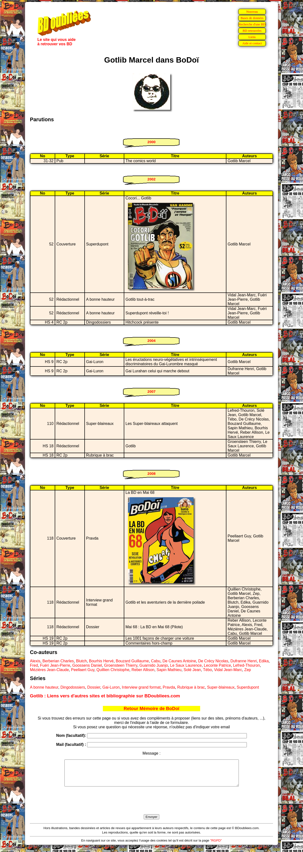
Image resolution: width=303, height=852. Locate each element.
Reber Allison (143, 670)
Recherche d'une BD (252, 24)
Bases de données (252, 18)
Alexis (35, 661)
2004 (151, 340)
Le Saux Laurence (186, 665)
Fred (34, 665)
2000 (151, 142)
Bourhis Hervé (101, 661)
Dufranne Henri (243, 661)
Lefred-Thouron (246, 665)
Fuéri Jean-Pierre (55, 665)
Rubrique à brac (191, 687)
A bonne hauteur (44, 687)
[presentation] (151, 805)
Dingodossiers (72, 687)
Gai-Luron (111, 687)
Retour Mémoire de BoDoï (151, 708)
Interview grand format (141, 687)
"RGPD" (216, 845)
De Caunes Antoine (179, 661)
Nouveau (252, 11)
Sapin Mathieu (169, 670)
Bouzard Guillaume (132, 661)
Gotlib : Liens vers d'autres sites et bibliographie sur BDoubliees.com (105, 695)
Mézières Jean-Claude (49, 670)
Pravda (169, 687)
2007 (151, 391)
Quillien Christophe (113, 670)
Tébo (207, 670)
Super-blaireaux (220, 687)
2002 (151, 179)
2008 (151, 473)
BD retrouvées (252, 30)
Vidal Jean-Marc (228, 670)
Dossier (93, 687)
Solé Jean (192, 670)
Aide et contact (252, 43)
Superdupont (248, 687)
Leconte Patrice (217, 665)
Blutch (81, 661)
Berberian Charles (58, 661)
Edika (264, 661)
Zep (247, 670)
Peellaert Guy (82, 670)
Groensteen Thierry (120, 665)
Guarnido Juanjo (153, 665)
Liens (252, 37)
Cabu (155, 661)
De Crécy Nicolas (213, 661)
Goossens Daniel (87, 665)
